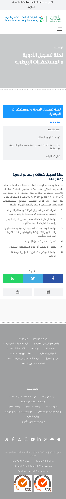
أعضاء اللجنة (53, 130)
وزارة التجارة (33, 417)
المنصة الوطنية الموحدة (24, 397)
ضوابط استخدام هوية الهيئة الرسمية (33, 466)
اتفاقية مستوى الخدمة (33, 364)
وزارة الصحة (52, 407)
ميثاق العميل (52, 359)
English (31, 7)
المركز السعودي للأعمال (33, 422)
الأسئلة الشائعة (18, 349)
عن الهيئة (23, 339)
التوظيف (35, 349)
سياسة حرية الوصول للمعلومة (33, 471)
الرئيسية (58, 47)
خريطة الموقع (40, 339)
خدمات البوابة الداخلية (21, 354)
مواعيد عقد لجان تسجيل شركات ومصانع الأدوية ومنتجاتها (34, 147)
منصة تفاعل (14, 407)
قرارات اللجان (53, 156)
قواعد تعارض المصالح (49, 137)
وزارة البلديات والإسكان (49, 412)
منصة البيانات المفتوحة (33, 402)
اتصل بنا (49, 2)
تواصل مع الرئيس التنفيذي (46, 344)
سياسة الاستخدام (21, 461)
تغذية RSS (51, 349)
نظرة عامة (54, 122)
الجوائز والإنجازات (47, 354)
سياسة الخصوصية (45, 461)
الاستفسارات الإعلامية (17, 344)
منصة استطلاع (33, 407)
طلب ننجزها (37, 2)
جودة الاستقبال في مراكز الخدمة (23, 359)
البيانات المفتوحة (21, 2)
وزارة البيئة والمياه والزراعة (18, 412)
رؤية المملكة (48, 397)
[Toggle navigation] (59, 29)
